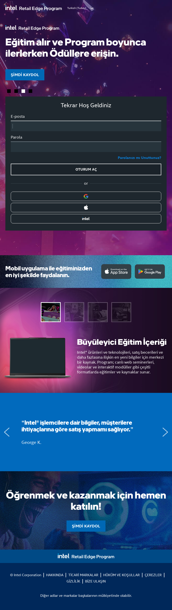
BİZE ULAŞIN (95, 581)
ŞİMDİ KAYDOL (25, 74)
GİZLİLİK (73, 581)
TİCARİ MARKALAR (83, 575)
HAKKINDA (54, 575)
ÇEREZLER (153, 575)
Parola (16, 137)
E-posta (18, 116)
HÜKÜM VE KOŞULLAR (121, 575)
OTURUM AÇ (86, 169)
